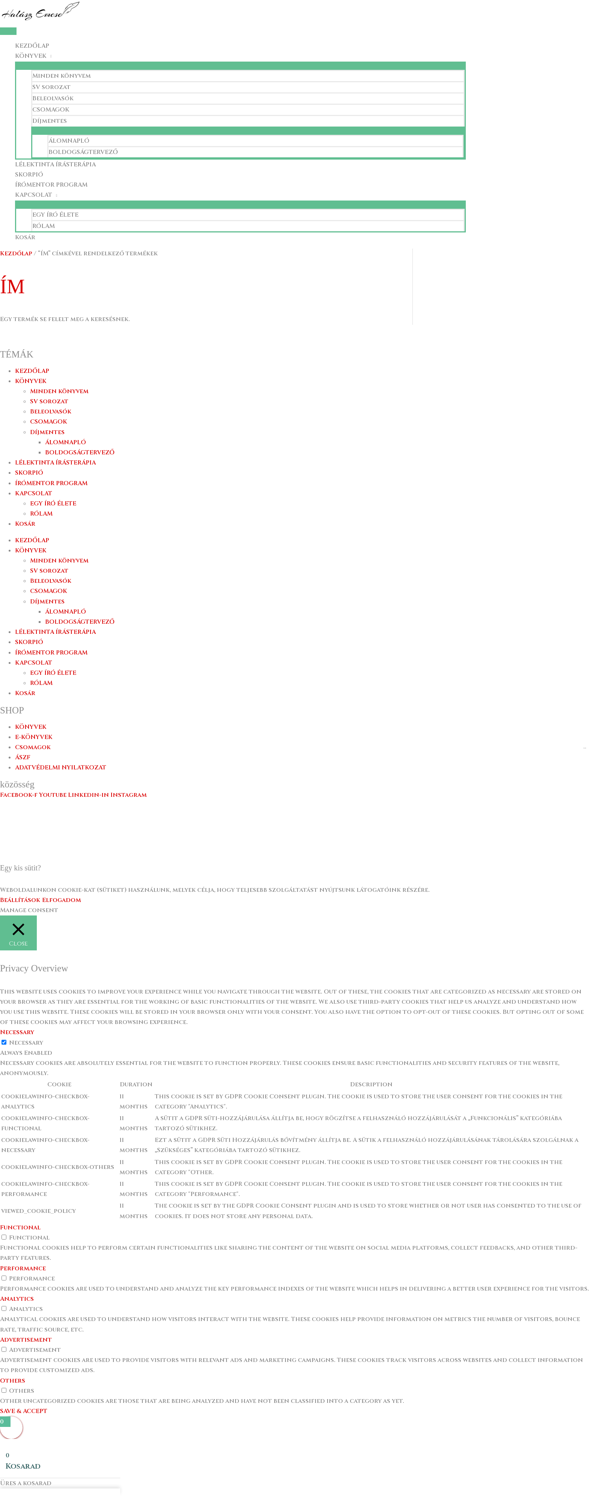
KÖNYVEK (31, 56)
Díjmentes (49, 121)
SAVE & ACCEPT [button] (23, 1411)
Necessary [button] (17, 1032)
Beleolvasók (53, 98)
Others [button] (12, 1381)
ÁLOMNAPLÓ (68, 141)
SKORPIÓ (29, 174)
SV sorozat (51, 87)
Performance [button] (23, 1268)
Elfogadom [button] (61, 900)
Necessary (26, 1043)
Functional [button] (20, 1227)
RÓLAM (43, 226)
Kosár (25, 237)
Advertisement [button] (26, 1340)
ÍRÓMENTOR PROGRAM (51, 185)
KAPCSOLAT (33, 195)
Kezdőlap (16, 253)
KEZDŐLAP (32, 46)
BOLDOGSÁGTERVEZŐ (83, 152)
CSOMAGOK (50, 110)
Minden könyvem (61, 76)
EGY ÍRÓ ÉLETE (55, 215)
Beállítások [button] (20, 900)
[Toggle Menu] (240, 65)
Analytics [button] (17, 1299)
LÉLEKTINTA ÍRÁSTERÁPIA (55, 164)
